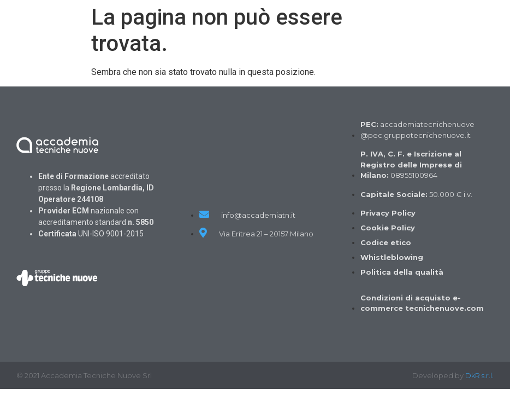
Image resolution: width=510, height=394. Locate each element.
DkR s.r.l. (479, 375)
